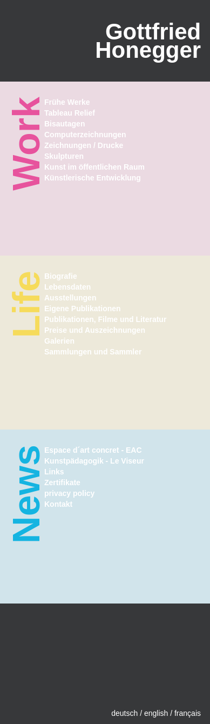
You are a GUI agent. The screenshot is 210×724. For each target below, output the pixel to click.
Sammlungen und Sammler (92, 351)
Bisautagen (64, 123)
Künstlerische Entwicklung (92, 177)
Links (54, 471)
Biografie (60, 276)
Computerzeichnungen (85, 134)
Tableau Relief (69, 113)
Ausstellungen (70, 297)
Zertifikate (62, 482)
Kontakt (58, 504)
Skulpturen (64, 156)
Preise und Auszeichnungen (94, 330)
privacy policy (69, 493)
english (156, 713)
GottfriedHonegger (148, 41)
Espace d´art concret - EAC (93, 450)
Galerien (59, 341)
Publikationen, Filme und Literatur (105, 319)
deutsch (124, 713)
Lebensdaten (67, 287)
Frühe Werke (67, 102)
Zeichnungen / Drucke (83, 145)
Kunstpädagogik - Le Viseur (94, 461)
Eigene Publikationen (82, 308)
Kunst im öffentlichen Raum (94, 167)
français (187, 713)
